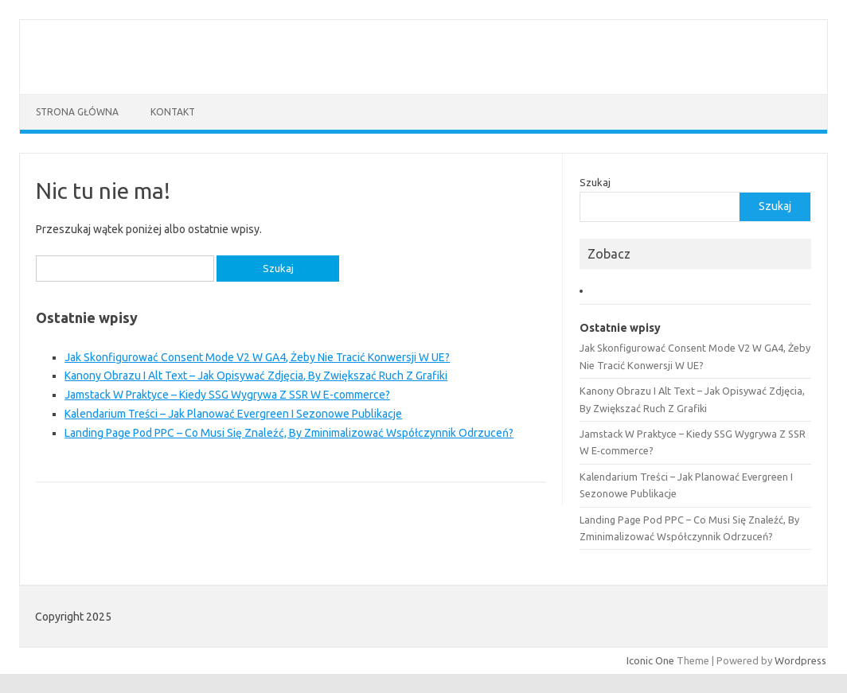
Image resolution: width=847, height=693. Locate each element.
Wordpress (800, 660)
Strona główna (77, 112)
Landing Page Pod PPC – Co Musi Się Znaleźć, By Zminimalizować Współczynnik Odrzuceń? (288, 432)
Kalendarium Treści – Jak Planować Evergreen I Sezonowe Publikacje (233, 413)
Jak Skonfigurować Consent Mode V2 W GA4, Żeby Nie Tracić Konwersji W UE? (257, 357)
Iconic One (650, 660)
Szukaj (595, 182)
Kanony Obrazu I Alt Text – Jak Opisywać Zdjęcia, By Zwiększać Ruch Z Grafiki (255, 375)
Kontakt (172, 112)
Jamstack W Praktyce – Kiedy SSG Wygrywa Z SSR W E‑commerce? (227, 394)
